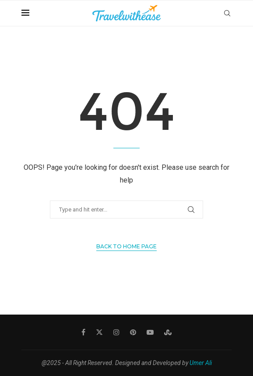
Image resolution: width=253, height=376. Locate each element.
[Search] (227, 13)
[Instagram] (116, 332)
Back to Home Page (126, 246)
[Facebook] (83, 332)
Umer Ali (201, 362)
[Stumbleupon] (168, 332)
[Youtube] (150, 332)
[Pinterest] (133, 332)
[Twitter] (99, 332)
